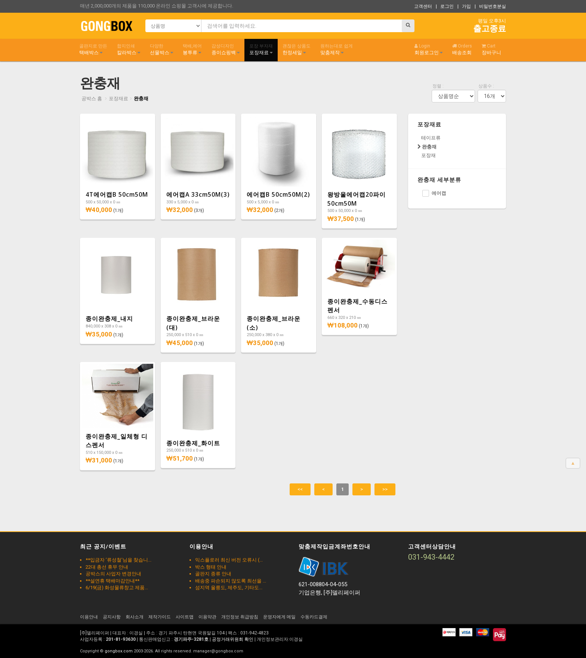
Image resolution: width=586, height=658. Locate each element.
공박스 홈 (91, 98)
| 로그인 (445, 6)
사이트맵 (185, 616)
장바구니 (491, 49)
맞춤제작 (336, 49)
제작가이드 (159, 616)
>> (385, 489)
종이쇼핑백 (226, 49)
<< (300, 489)
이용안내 (89, 616)
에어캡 (434, 193)
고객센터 (423, 6)
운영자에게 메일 (279, 616)
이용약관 (207, 616)
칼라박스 (128, 49)
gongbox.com (119, 651)
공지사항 (112, 616)
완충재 (141, 98)
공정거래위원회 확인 (232, 639)
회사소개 (135, 616)
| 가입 (464, 6)
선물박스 (161, 49)
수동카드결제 (313, 616)
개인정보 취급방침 (239, 616)
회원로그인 (428, 49)
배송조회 (462, 49)
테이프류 (431, 138)
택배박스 (93, 49)
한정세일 (297, 49)
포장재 (428, 155)
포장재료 (261, 49)
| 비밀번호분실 (490, 6)
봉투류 (192, 49)
